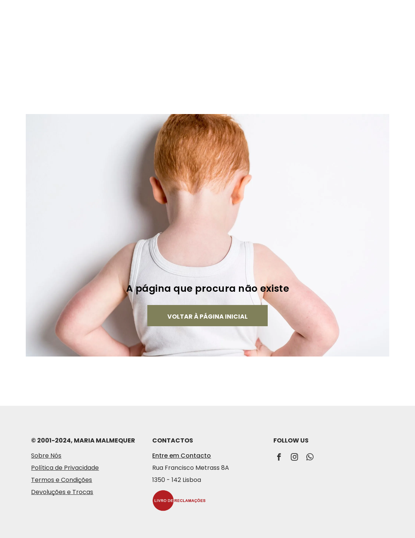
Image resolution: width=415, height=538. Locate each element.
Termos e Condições (61, 479)
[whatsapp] (309, 458)
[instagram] (294, 458)
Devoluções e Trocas (62, 492)
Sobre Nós (46, 455)
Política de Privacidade (65, 467)
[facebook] (278, 458)
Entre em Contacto (181, 455)
